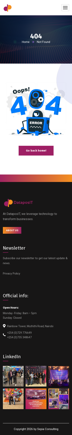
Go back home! (36, 150)
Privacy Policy (11, 273)
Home (26, 42)
